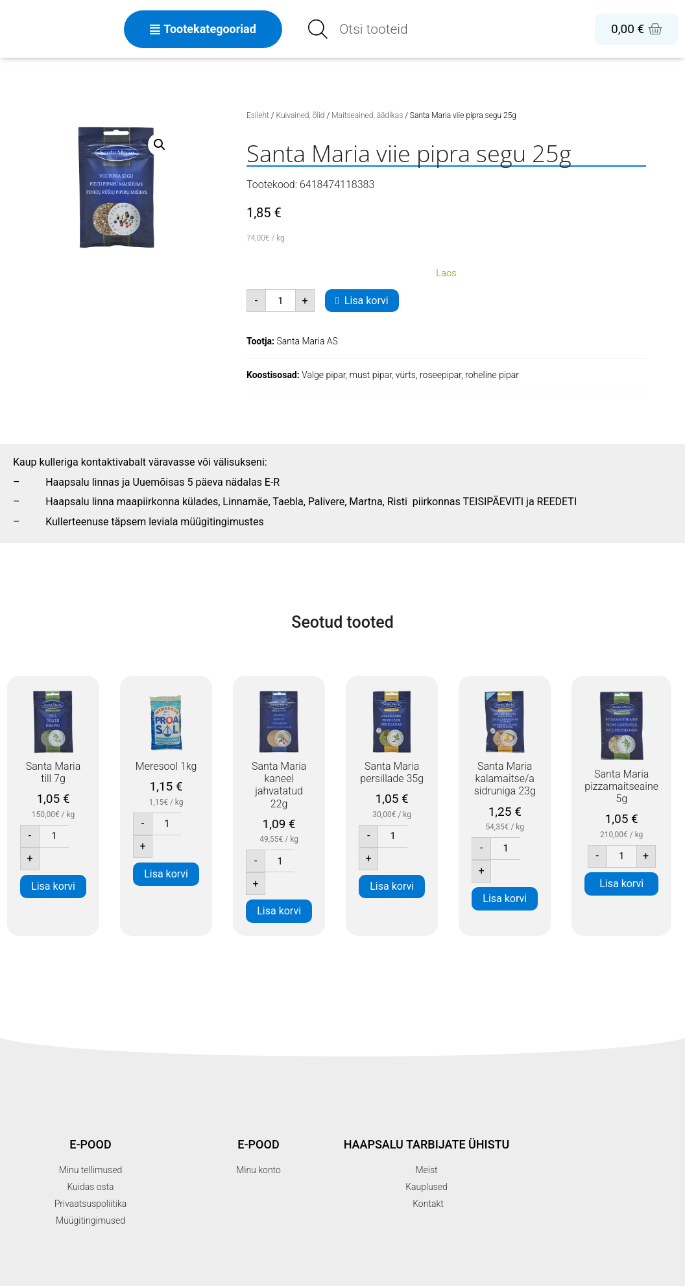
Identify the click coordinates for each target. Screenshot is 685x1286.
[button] (159, 144)
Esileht (257, 115)
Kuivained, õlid (300, 115)
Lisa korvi (366, 300)
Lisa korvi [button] (53, 886)
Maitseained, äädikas (367, 115)
